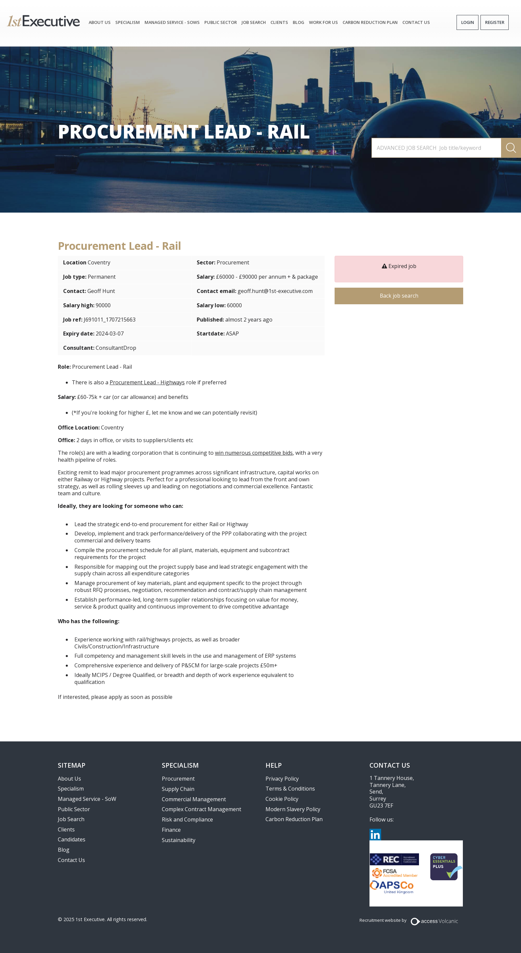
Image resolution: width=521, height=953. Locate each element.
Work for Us (323, 22)
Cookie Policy (281, 799)
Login (467, 22)
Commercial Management (194, 799)
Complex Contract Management (201, 809)
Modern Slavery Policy (292, 809)
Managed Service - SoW (87, 799)
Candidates (71, 839)
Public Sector (220, 22)
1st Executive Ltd (43, 21)
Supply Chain (178, 789)
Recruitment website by (383, 920)
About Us (100, 22)
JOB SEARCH (254, 22)
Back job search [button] (399, 296)
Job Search (71, 819)
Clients (279, 22)
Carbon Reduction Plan (370, 22)
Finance (171, 829)
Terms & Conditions (290, 788)
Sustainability (178, 840)
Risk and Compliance (187, 819)
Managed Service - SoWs (172, 22)
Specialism (127, 22)
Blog (298, 22)
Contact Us (416, 22)
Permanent (102, 276)
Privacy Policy (282, 778)
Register (494, 22)
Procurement (233, 262)
